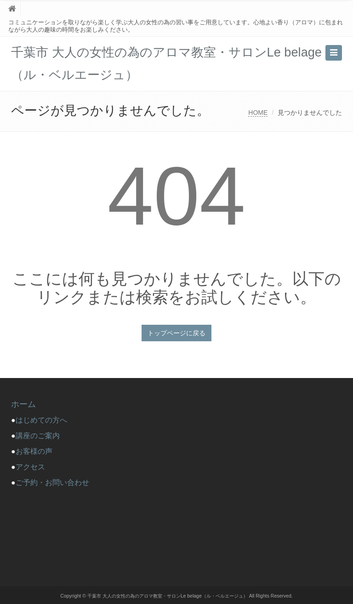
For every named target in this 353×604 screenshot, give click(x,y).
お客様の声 (34, 451)
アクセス (30, 467)
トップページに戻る (176, 333)
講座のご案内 (38, 436)
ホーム (23, 404)
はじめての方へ (45, 420)
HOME (258, 112)
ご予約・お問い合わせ (52, 482)
